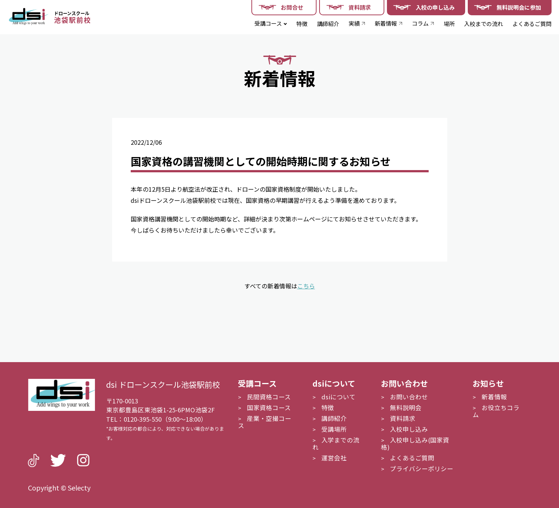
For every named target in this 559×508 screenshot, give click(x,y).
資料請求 (402, 418)
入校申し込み (409, 429)
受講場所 (334, 429)
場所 (449, 24)
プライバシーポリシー (421, 468)
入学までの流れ (335, 443)
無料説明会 (406, 407)
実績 (354, 23)
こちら (306, 285)
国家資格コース (269, 407)
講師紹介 (328, 24)
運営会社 (334, 457)
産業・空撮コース (264, 422)
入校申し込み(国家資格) (415, 443)
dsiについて (338, 396)
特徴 (302, 24)
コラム (420, 23)
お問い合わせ (409, 396)
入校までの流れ (483, 24)
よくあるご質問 (532, 24)
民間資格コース (269, 396)
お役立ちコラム (496, 411)
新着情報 (386, 23)
